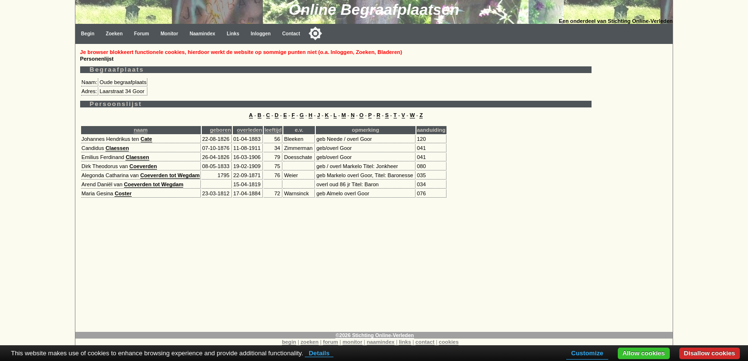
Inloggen (261, 33)
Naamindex (202, 33)
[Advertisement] (634, 187)
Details (319, 353)
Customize (587, 353)
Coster (122, 193)
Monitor (169, 33)
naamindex (381, 342)
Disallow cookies (709, 353)
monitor (353, 342)
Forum (141, 33)
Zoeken (114, 33)
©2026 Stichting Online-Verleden (374, 335)
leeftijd (272, 130)
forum (330, 342)
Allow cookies (644, 353)
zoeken (310, 342)
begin (289, 342)
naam (140, 130)
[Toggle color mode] (315, 33)
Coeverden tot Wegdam (170, 175)
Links (233, 33)
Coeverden (143, 166)
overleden (249, 130)
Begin (87, 33)
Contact (291, 33)
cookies (449, 342)
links (405, 342)
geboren (220, 130)
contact (425, 342)
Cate (146, 139)
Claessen (117, 148)
